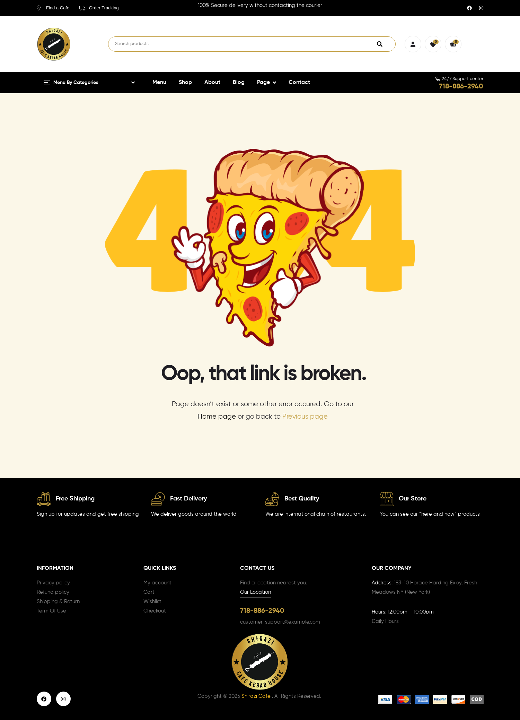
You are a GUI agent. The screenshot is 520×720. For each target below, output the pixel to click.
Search (379, 44)
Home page (216, 416)
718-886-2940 (461, 86)
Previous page (305, 416)
